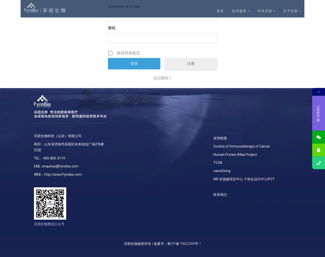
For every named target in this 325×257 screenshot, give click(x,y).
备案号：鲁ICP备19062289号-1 (177, 244)
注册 (191, 63)
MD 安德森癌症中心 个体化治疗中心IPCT (244, 179)
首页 (220, 11)
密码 (111, 28)
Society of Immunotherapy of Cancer (241, 146)
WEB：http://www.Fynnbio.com (58, 174)
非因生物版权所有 (137, 244)
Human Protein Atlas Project (235, 155)
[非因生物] (44, 8)
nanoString (221, 171)
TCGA (217, 163)
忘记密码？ (163, 78)
